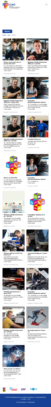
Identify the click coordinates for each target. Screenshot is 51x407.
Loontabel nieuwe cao (34, 139)
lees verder (7, 70)
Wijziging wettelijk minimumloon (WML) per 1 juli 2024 (13, 140)
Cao (9, 35)
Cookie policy (31, 402)
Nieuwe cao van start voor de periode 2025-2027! (12, 63)
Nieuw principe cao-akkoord (12, 369)
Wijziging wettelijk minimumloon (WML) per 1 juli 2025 (37, 63)
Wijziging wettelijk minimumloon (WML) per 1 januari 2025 (13, 101)
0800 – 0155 (26, 399)
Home (4, 35)
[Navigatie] (46, 4)
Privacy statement (21, 402)
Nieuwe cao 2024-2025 (10, 178)
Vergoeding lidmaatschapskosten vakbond (37, 101)
